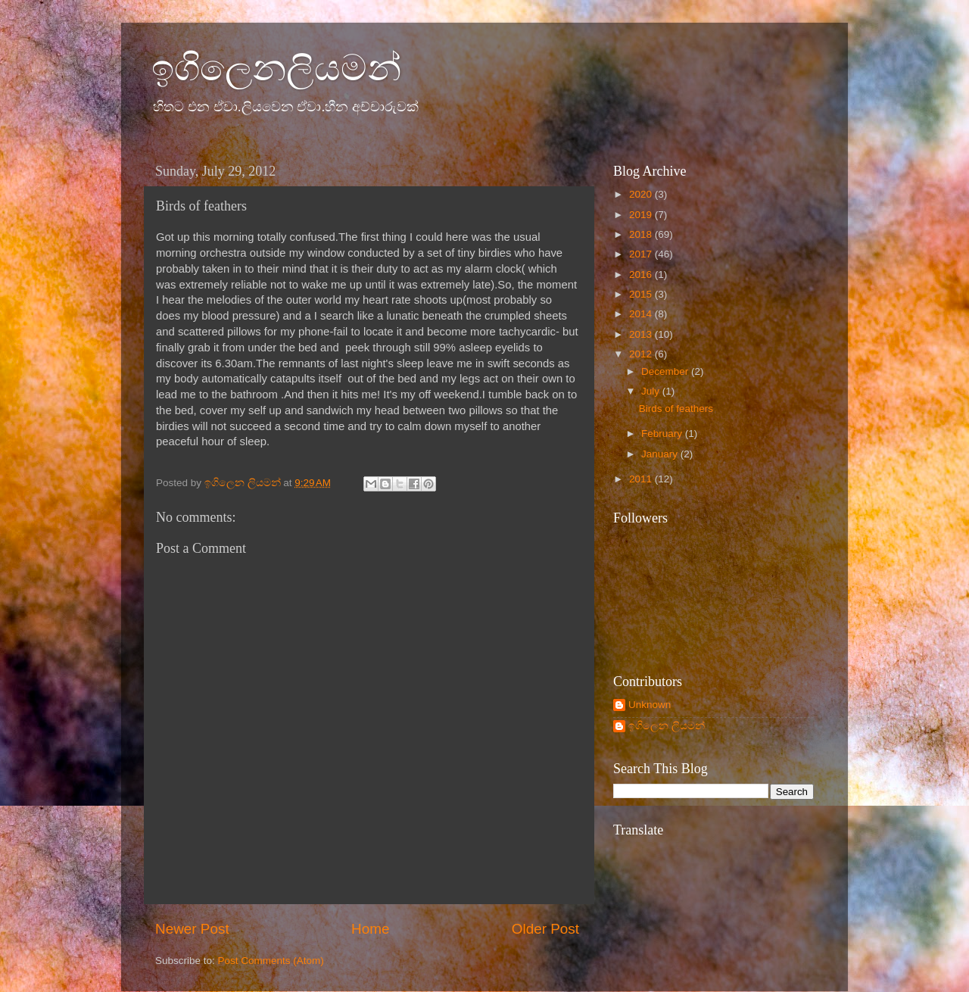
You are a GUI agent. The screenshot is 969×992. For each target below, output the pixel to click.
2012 (642, 354)
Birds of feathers (676, 408)
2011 (642, 479)
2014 (642, 314)
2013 (642, 334)
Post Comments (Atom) (271, 960)
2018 (642, 234)
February (663, 433)
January (661, 454)
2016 (642, 274)
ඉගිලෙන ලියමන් (666, 726)
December (666, 371)
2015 (642, 294)
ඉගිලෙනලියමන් (276, 68)
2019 (642, 214)
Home (370, 929)
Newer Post (192, 929)
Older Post (545, 929)
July (651, 391)
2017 (642, 254)
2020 (642, 194)
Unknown (649, 704)
